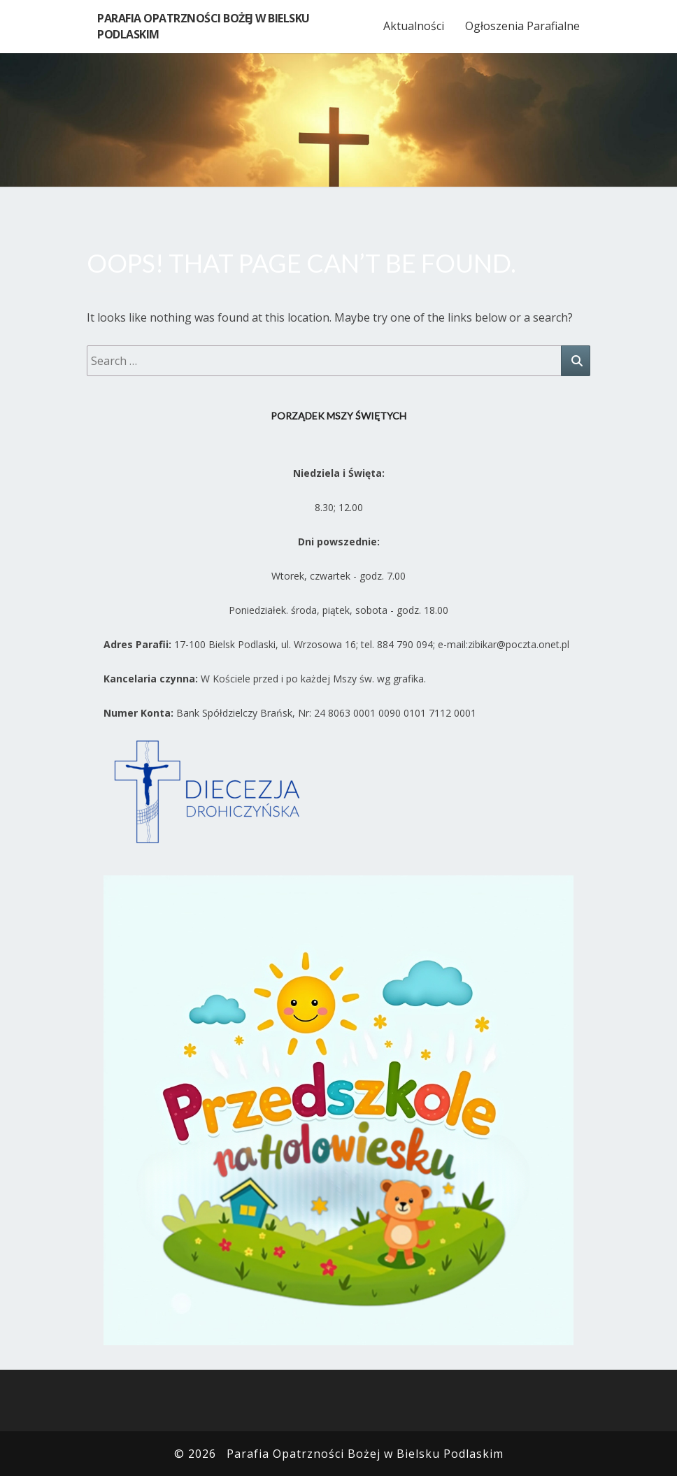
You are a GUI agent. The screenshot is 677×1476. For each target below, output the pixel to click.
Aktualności (413, 26)
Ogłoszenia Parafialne (522, 26)
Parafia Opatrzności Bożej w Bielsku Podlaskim (203, 26)
